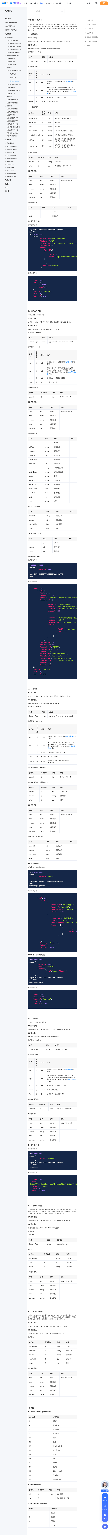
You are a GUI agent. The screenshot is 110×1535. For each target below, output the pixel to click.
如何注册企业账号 (11, 22)
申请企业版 (68, 81)
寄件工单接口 (14, 81)
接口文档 (13, 77)
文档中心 (9, 11)
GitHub (7, 184)
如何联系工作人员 (11, 30)
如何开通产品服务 (11, 26)
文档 (42, 3)
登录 (96, 3)
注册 (104, 3)
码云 (6, 187)
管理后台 (90, 3)
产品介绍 (13, 74)
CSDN (7, 191)
